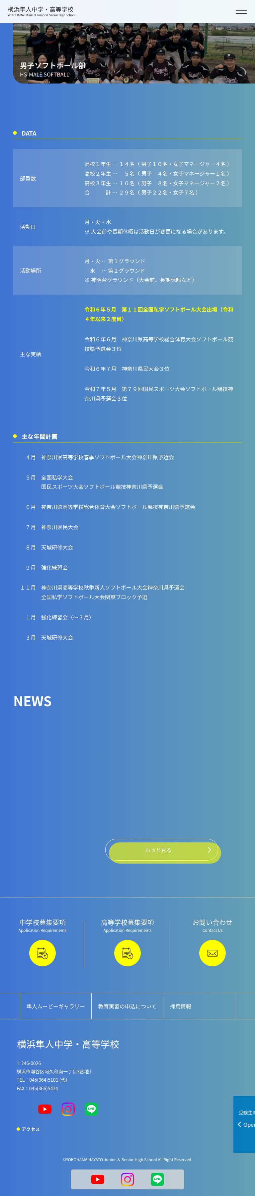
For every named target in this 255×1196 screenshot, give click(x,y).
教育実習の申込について (127, 1006)
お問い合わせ (212, 941)
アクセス (31, 1129)
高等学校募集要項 (127, 941)
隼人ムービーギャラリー (56, 1006)
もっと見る (158, 850)
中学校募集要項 (42, 941)
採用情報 (180, 1006)
